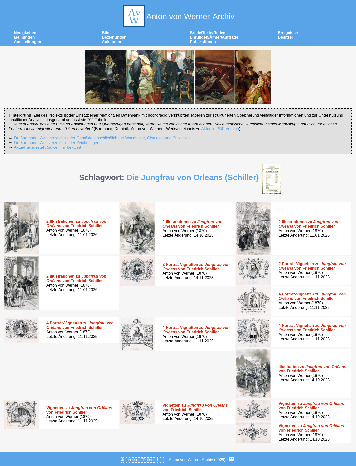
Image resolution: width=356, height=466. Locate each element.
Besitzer (285, 37)
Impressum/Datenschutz (143, 460)
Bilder (107, 33)
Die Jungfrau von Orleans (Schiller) (193, 177)
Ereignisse (288, 33)
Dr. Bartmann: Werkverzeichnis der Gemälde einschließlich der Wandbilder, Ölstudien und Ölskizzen (102, 138)
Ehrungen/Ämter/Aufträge (214, 37)
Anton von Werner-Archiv (178, 16)
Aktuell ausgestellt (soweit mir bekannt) (48, 147)
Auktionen (111, 42)
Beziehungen (114, 37)
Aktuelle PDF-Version (220, 129)
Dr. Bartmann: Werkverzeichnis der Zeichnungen (56, 143)
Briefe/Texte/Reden (207, 33)
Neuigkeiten (25, 33)
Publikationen (203, 42)
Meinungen (24, 37)
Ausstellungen (27, 42)
